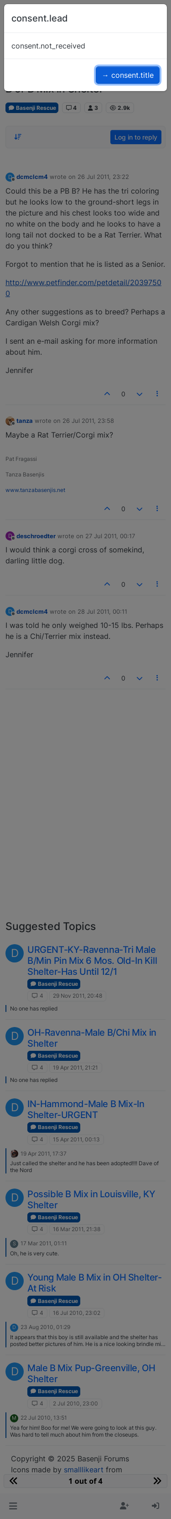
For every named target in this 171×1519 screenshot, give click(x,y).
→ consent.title (128, 75)
